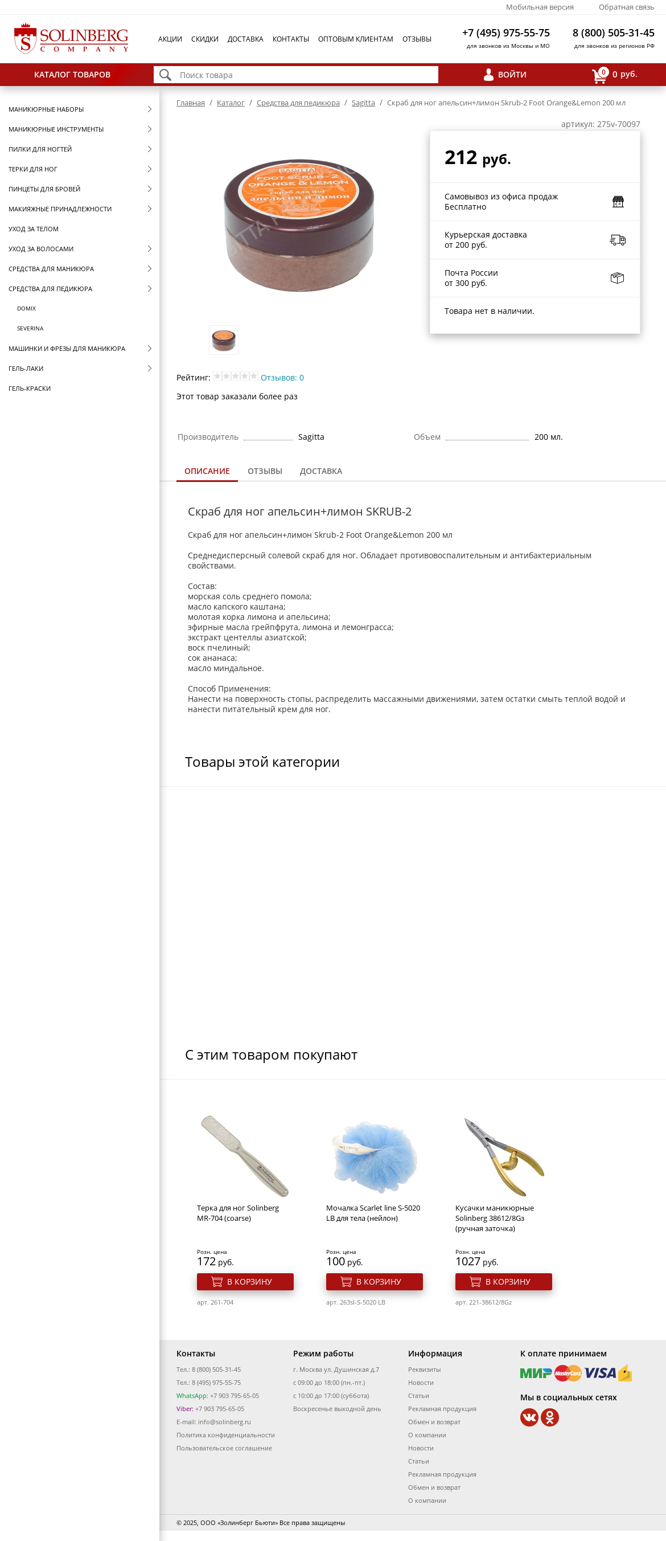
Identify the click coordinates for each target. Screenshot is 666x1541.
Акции (170, 39)
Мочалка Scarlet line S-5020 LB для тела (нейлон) (373, 1213)
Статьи (418, 1395)
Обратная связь (627, 7)
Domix (26, 308)
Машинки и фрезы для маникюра (67, 348)
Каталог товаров (72, 74)
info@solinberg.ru (224, 1421)
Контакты (291, 39)
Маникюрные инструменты (56, 129)
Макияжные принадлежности (60, 209)
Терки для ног (33, 169)
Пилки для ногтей (40, 149)
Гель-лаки (26, 368)
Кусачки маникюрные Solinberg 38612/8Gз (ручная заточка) (494, 1218)
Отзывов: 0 (282, 377)
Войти (512, 74)
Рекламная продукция (442, 1408)
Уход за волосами (41, 248)
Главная (190, 102)
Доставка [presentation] (321, 470)
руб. (615, 75)
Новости (421, 1382)
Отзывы (416, 39)
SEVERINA (30, 328)
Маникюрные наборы (46, 109)
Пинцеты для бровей (44, 189)
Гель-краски (30, 388)
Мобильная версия (540, 7)
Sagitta (363, 102)
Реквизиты (424, 1369)
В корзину (249, 1281)
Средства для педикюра (50, 288)
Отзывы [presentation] (265, 470)
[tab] (207, 472)
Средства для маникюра (51, 268)
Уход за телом (34, 228)
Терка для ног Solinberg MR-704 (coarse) (238, 1213)
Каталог (231, 102)
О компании (427, 1434)
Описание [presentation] (207, 470)
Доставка (246, 39)
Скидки (205, 39)
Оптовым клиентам (355, 39)
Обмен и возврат (434, 1421)
